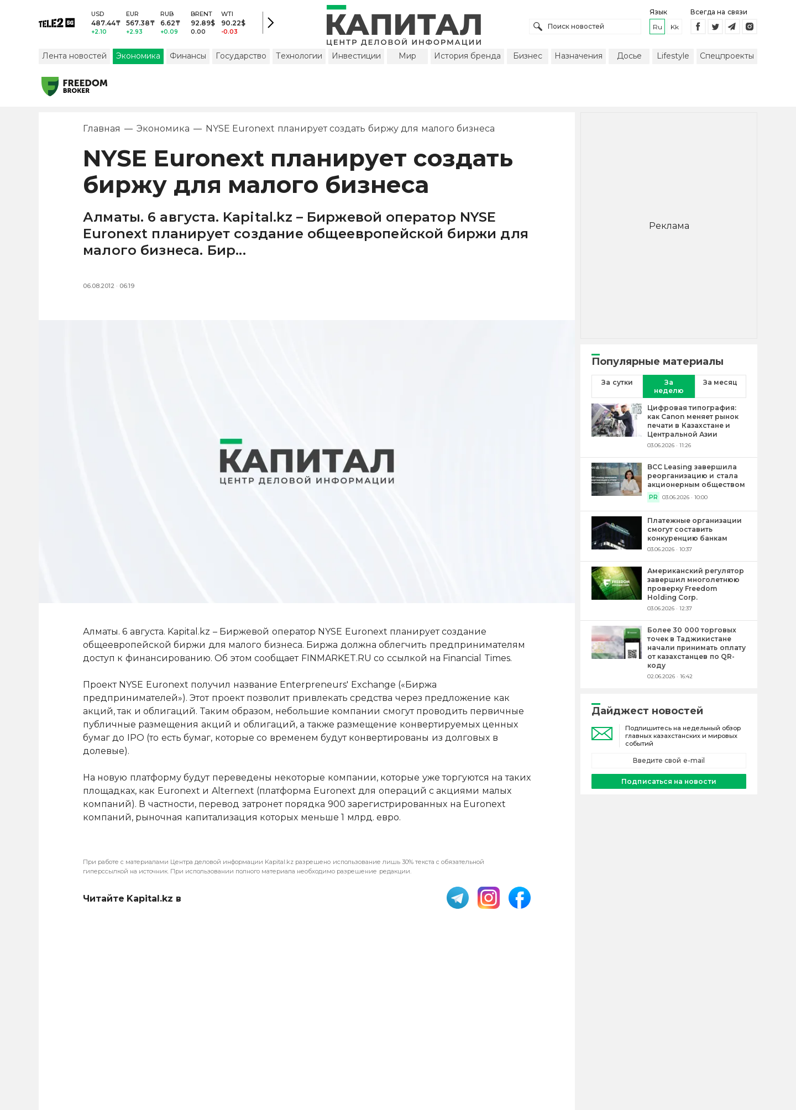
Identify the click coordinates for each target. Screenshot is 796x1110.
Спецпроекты (727, 57)
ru (657, 27)
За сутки (616, 383)
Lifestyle (673, 57)
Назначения (578, 57)
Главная (102, 129)
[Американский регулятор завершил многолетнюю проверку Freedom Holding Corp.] (616, 590)
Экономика (138, 57)
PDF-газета (203, 1038)
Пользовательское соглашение (307, 1038)
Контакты (407, 1038)
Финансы (188, 57)
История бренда (467, 57)
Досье (629, 57)
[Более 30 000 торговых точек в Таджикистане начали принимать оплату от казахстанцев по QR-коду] (616, 654)
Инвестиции (356, 57)
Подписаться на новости (668, 782)
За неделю (669, 387)
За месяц (720, 383)
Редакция (568, 1038)
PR (653, 498)
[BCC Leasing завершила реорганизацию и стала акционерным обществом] (616, 484)
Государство (241, 57)
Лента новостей (74, 57)
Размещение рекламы (487, 1038)
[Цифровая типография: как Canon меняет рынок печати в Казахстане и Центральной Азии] (616, 427)
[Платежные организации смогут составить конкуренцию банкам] (616, 535)
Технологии (299, 57)
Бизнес (527, 57)
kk (675, 27)
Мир (407, 57)
